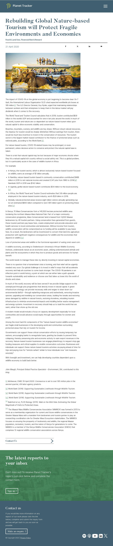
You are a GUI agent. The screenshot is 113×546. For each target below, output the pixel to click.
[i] (15, 105)
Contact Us (11, 441)
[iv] (9, 190)
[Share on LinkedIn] (89, 46)
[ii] (43, 141)
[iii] (75, 180)
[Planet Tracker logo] (19, 6)
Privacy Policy (25, 538)
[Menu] (104, 6)
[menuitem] (104, 6)
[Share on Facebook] (66, 46)
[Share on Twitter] (77, 46)
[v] (13, 206)
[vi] (22, 238)
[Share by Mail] (101, 46)
